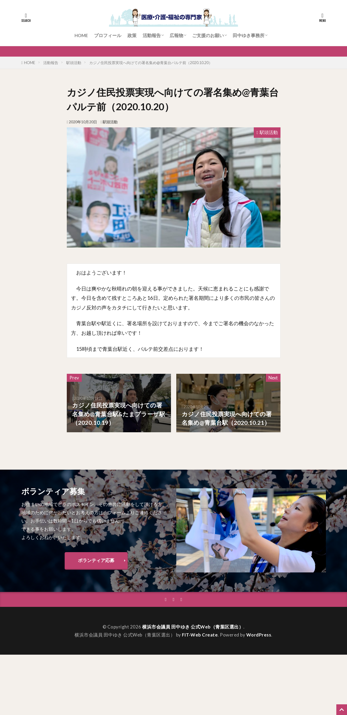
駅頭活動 (73, 62)
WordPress (258, 635)
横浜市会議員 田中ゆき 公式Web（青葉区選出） (192, 627)
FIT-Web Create (200, 635)
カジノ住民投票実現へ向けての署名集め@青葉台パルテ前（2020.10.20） (150, 62)
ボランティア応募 (96, 560)
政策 (132, 35)
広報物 (176, 35)
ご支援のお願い (208, 35)
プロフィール (107, 35)
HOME (81, 35)
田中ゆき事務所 (248, 35)
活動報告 (152, 35)
